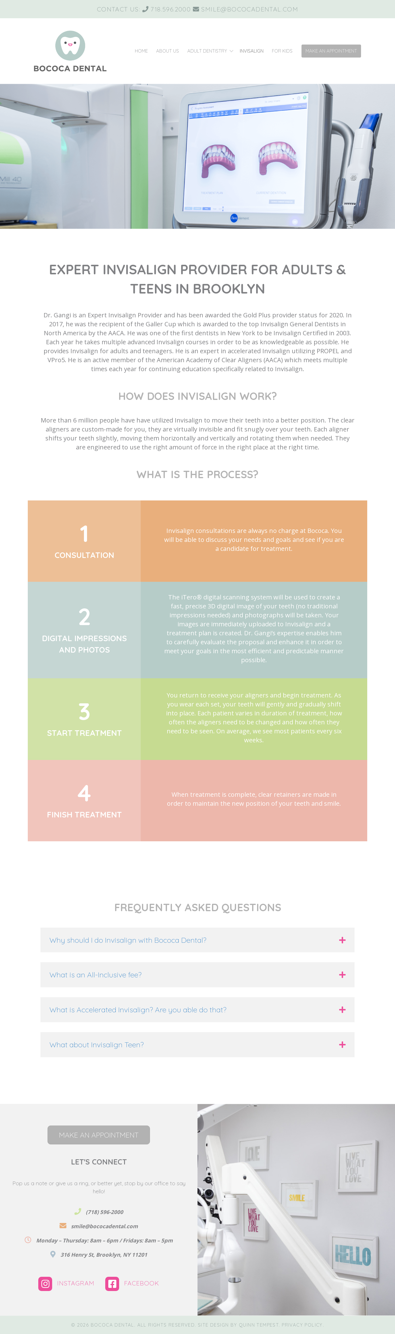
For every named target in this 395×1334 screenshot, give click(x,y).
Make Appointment (331, 51)
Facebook (133, 1283)
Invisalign (252, 51)
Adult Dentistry (207, 51)
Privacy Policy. (303, 1325)
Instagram (67, 1283)
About (167, 51)
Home (141, 51)
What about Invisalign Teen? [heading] (96, 1044)
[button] (231, 51)
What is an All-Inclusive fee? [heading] (95, 974)
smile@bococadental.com (249, 9)
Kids (282, 51)
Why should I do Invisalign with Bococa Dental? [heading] (127, 940)
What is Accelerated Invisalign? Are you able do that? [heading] (138, 1009)
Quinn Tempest (259, 1325)
